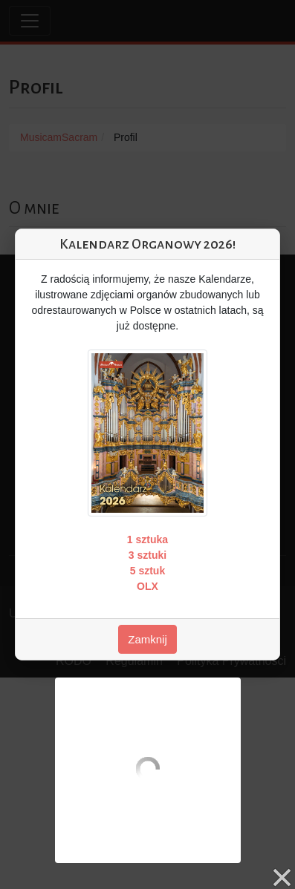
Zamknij (147, 639)
